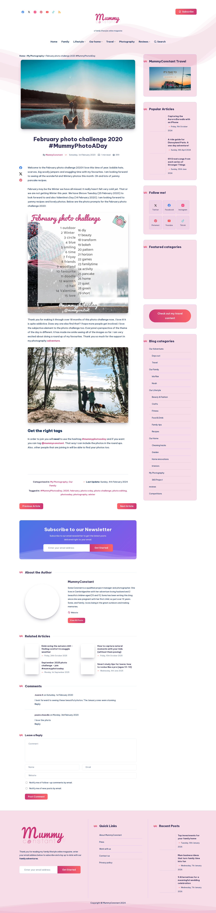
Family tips (157, 424)
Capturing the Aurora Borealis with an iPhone (179, 119)
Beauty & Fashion (160, 397)
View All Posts (76, 620)
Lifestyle (78, 41)
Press (101, 842)
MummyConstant (81, 582)
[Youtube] (47, 12)
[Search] (160, 41)
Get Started (101, 547)
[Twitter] (29, 12)
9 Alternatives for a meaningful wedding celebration (189, 880)
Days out (156, 356)
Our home (95, 41)
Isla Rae (155, 376)
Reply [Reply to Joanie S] (37, 704)
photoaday (66, 494)
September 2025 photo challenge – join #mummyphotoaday (54, 665)
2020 (66, 490)
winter (91, 494)
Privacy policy (105, 862)
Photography (127, 41)
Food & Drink (157, 418)
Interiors (155, 466)
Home (54, 41)
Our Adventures (156, 349)
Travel (110, 41)
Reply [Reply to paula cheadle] (37, 724)
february (75, 490)
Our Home (153, 438)
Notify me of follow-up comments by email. (50, 782)
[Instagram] (35, 12)
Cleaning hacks (159, 445)
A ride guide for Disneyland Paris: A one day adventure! (178, 142)
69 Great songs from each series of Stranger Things (179, 161)
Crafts (155, 404)
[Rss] (59, 12)
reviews (152, 486)
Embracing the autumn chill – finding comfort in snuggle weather (57, 649)
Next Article (126, 506)
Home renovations (160, 459)
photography (80, 494)
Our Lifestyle (155, 390)
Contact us (104, 856)
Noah (154, 383)
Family (65, 41)
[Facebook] (23, 12)
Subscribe (186, 11)
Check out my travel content (170, 316)
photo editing (119, 490)
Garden (155, 452)
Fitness (155, 411)
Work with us (105, 849)
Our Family (154, 369)
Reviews (143, 41)
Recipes (155, 431)
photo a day (87, 490)
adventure (53, 340)
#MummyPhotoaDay (51, 490)
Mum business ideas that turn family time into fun (189, 858)
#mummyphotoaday (94, 439)
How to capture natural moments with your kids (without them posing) (110, 649)
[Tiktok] (53, 12)
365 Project (157, 480)
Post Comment (36, 796)
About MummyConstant (110, 835)
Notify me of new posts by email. (45, 788)
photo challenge (102, 490)
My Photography (35, 56)
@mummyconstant (53, 443)
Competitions (155, 493)
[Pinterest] (41, 12)
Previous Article (31, 506)
